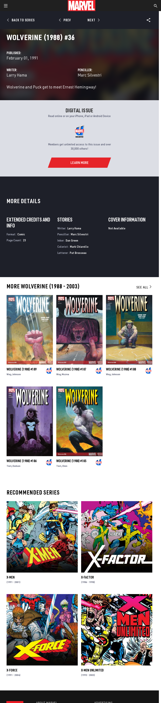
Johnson (16, 374)
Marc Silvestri (90, 74)
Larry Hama (17, 74)
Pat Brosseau (78, 253)
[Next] (93, 20)
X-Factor (87, 577)
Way (9, 374)
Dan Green (72, 240)
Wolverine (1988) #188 (121, 369)
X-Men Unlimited (92, 670)
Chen (64, 465)
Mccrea (65, 374)
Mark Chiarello (79, 246)
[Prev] (65, 20)
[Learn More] (79, 163)
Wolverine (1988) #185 (71, 461)
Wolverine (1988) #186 (22, 461)
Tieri (9, 465)
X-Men (11, 577)
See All (144, 287)
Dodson (16, 465)
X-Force (12, 670)
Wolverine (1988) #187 (71, 369)
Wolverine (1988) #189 (22, 369)
